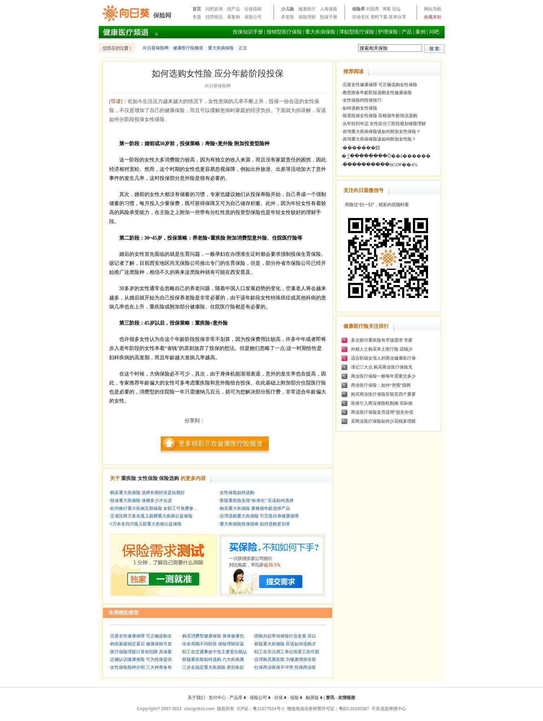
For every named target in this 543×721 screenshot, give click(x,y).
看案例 (233, 16)
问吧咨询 (214, 9)
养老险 (287, 16)
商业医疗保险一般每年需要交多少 (383, 376)
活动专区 (360, 16)
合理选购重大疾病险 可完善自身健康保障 (259, 516)
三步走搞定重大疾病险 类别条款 (213, 667)
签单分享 (397, 16)
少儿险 (287, 9)
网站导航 (432, 9)
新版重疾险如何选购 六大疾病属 (213, 659)
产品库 (238, 697)
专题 (196, 16)
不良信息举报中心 (388, 708)
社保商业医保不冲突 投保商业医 (285, 667)
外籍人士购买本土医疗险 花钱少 (382, 349)
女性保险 (148, 478)
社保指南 (253, 9)
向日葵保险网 (156, 47)
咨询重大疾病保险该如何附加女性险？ (379, 139)
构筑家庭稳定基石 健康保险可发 (141, 643)
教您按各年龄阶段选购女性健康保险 (377, 92)
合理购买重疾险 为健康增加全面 (285, 659)
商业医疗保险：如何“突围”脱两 (381, 385)
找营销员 (214, 16)
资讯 (330, 697)
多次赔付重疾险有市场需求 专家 (382, 340)
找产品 (233, 9)
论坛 (396, 9)
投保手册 (328, 16)
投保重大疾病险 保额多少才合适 (141, 500)
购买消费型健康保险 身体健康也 (213, 635)
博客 (386, 9)
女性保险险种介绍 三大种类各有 (141, 667)
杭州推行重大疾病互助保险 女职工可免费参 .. (153, 508)
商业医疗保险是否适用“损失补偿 (382, 412)
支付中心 (217, 697)
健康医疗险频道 (188, 47)
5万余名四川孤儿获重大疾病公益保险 (146, 523)
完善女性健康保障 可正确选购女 (141, 635)
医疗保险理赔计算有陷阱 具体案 (141, 651)
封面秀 (372, 9)
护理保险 (388, 32)
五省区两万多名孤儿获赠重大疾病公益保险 (151, 516)
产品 (407, 32)
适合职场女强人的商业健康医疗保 (383, 358)
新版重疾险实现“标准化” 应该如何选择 (257, 500)
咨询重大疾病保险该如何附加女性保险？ (381, 131)
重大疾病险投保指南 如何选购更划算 (255, 523)
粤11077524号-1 (268, 708)
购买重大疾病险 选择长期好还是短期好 (147, 492)
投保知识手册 (248, 32)
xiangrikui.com (199, 708)
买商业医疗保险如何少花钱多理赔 (383, 421)
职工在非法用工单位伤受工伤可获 (286, 651)
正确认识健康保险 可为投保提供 (141, 659)
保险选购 (169, 478)
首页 (196, 9)
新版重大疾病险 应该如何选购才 (285, 643)
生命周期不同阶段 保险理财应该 (213, 643)
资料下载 (379, 16)
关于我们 (196, 697)
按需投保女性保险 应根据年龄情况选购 (380, 115)
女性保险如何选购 (237, 492)
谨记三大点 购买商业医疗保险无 (382, 367)
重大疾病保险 (320, 32)
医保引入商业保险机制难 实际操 (382, 403)
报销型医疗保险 (284, 32)
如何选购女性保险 (360, 108)
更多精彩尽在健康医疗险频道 (220, 443)
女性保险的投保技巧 (362, 100)
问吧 (434, 32)
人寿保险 (328, 9)
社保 (280, 697)
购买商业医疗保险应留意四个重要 (383, 394)
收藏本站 (432, 16)
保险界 (358, 9)
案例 (420, 32)
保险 (296, 697)
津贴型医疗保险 (356, 32)
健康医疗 (307, 9)
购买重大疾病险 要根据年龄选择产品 (255, 508)
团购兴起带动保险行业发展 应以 (285, 635)
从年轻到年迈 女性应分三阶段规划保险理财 (384, 123)
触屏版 (314, 697)
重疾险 (128, 478)
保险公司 (253, 16)
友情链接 (346, 697)
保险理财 (307, 16)
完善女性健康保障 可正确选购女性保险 (380, 84)
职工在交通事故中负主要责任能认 (214, 651)
